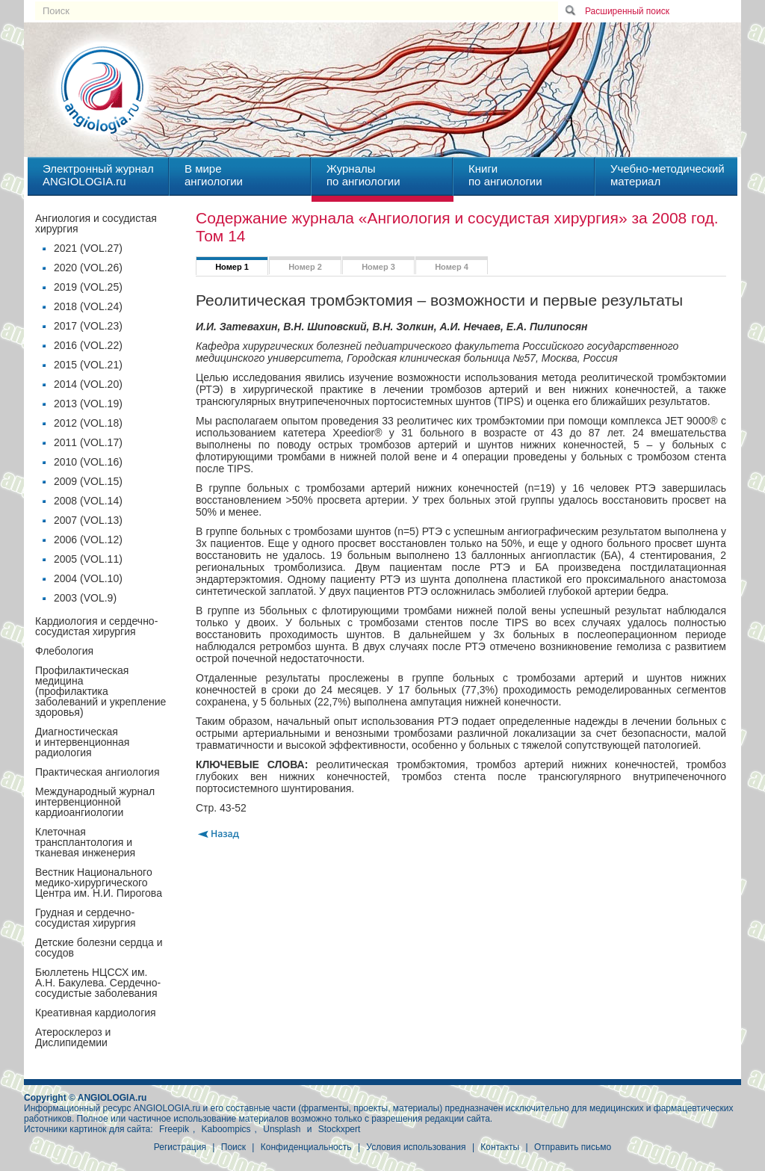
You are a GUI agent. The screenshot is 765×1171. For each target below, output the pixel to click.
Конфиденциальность (306, 1147)
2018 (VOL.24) (88, 306)
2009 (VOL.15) (88, 481)
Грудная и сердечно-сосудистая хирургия (85, 917)
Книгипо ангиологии (505, 175)
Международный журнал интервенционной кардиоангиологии (95, 801)
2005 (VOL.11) (88, 559)
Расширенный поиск (627, 11)
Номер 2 (305, 266)
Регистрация (180, 1147)
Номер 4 (451, 266)
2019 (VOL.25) (88, 287)
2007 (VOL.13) (88, 520)
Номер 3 (378, 266)
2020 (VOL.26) (88, 268)
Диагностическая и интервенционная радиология (82, 742)
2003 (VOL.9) (85, 598)
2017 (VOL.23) (88, 326)
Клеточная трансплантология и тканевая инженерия (85, 842)
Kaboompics (226, 1129)
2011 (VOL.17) (88, 442)
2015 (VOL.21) (88, 365)
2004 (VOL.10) (88, 578)
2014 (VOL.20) (88, 384)
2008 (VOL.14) (88, 501)
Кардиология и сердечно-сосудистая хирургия (96, 626)
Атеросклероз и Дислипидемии (73, 1037)
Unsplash (281, 1129)
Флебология (64, 651)
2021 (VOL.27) (88, 248)
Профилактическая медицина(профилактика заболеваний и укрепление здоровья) (100, 691)
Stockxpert (339, 1129)
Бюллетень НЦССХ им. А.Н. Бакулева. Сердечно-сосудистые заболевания (98, 982)
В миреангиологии (214, 175)
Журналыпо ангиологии (363, 175)
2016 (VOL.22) (88, 345)
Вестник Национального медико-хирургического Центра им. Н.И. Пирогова (98, 882)
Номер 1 (232, 266)
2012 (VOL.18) (88, 423)
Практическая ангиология (97, 772)
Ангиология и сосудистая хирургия (96, 223)
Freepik (174, 1129)
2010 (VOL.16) (88, 462)
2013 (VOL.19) (88, 404)
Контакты (499, 1147)
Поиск (233, 1147)
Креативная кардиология (95, 1013)
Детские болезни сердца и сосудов (99, 947)
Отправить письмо (572, 1147)
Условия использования (415, 1147)
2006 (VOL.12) (88, 540)
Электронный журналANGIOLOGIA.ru (98, 175)
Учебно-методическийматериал (667, 175)
